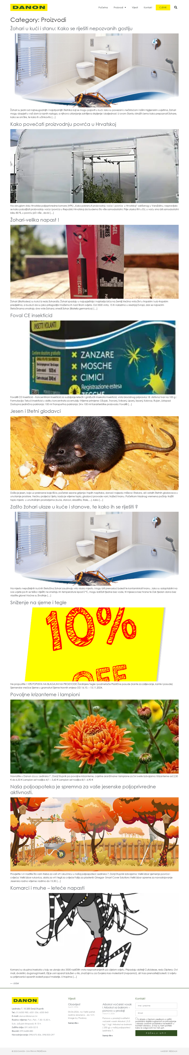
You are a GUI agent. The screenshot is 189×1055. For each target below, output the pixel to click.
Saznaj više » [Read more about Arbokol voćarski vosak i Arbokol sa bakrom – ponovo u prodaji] (107, 1035)
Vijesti (135, 7)
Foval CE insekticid (31, 315)
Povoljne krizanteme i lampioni (45, 694)
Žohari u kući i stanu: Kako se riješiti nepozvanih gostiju (71, 28)
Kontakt (148, 7)
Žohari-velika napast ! (34, 219)
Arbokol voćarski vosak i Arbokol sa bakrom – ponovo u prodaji (117, 1007)
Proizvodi (120, 7)
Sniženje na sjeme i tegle (38, 602)
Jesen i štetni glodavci (35, 411)
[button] (176, 7)
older (14, 983)
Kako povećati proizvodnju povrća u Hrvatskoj (63, 124)
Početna (103, 7)
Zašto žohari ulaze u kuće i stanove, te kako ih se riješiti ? (74, 506)
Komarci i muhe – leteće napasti (47, 888)
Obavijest (74, 1004)
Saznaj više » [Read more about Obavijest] (73, 1023)
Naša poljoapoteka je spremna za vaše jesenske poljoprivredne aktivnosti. (83, 789)
